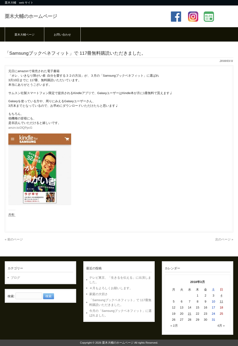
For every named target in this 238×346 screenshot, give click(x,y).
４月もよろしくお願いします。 (111, 288)
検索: (11, 296)
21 (189, 313)
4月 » (221, 325)
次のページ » (224, 239)
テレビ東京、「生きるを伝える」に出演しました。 (120, 280)
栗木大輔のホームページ (31, 16)
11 (221, 301)
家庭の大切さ (98, 294)
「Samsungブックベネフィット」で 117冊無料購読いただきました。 (120, 302)
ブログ (15, 277)
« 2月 (174, 325)
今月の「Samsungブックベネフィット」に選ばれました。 (120, 313)
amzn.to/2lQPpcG (20, 127)
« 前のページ (14, 239)
